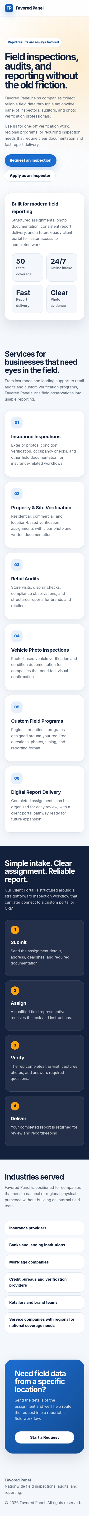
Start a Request (44, 1437)
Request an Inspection (31, 160)
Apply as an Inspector (30, 175)
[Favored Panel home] (24, 8)
